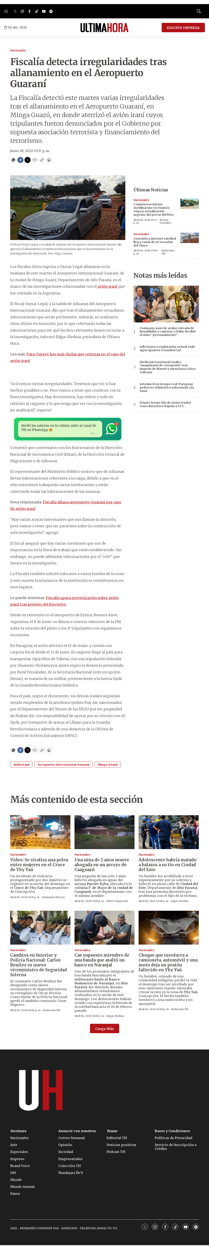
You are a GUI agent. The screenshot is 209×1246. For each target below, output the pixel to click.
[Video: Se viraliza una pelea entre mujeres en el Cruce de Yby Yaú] (40, 833)
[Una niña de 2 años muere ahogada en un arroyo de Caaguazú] (104, 833)
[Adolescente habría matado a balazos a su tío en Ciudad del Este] (169, 833)
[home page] (104, 27)
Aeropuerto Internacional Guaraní (63, 765)
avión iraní (107, 286)
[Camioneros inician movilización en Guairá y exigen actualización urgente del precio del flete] (189, 204)
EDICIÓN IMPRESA (183, 28)
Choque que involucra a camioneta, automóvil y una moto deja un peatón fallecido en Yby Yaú (168, 963)
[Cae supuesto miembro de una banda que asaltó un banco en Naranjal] (104, 928)
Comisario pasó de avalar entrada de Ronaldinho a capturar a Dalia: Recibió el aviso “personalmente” (168, 331)
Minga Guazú (108, 765)
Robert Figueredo (117, 901)
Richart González (165, 221)
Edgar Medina (179, 901)
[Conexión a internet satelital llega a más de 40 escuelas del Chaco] (189, 238)
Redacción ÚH (168, 252)
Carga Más (104, 1029)
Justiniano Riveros (53, 897)
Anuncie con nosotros (77, 1132)
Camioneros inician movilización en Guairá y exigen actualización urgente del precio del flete (153, 209)
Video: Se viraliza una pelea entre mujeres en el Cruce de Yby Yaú (39, 865)
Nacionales (18, 50)
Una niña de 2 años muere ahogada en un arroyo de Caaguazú (101, 865)
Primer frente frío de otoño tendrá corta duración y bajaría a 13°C (165, 404)
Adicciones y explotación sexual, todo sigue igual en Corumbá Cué (167, 348)
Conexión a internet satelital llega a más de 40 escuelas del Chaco (154, 242)
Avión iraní (21, 765)
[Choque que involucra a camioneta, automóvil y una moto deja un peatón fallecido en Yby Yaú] (169, 928)
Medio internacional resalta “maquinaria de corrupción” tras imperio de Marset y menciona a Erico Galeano (168, 367)
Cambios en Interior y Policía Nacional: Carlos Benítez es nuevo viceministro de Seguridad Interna (38, 965)
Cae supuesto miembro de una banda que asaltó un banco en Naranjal (101, 960)
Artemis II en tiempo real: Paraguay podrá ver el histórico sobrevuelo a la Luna (167, 387)
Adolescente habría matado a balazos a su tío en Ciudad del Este (168, 865)
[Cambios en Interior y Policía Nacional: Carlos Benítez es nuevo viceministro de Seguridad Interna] (40, 928)
